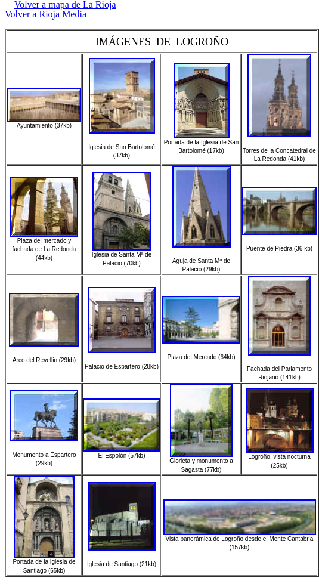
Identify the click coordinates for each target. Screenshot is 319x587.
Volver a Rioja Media (45, 14)
